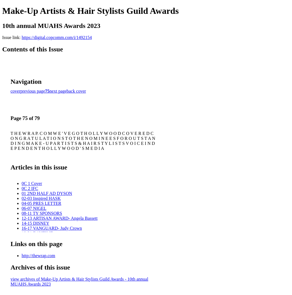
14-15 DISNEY (35, 223)
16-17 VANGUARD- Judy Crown (52, 228)
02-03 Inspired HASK (41, 198)
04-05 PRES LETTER (41, 203)
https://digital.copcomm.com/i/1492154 (57, 37)
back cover (76, 91)
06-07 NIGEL (34, 208)
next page (58, 91)
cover (16, 91)
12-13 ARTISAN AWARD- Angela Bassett (60, 218)
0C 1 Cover (32, 183)
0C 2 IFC (30, 188)
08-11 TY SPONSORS (42, 213)
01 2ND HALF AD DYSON (47, 193)
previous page (33, 91)
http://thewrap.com (38, 255)
